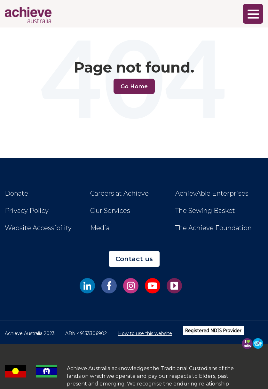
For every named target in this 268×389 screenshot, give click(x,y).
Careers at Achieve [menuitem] (119, 193)
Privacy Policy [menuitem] (27, 210)
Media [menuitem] (100, 228)
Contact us (134, 259)
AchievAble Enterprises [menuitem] (211, 193)
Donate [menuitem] (16, 193)
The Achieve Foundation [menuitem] (213, 228)
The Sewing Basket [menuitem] (205, 210)
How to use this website (145, 333)
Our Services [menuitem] (110, 210)
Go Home (134, 86)
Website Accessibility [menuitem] (38, 228)
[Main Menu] (253, 14)
